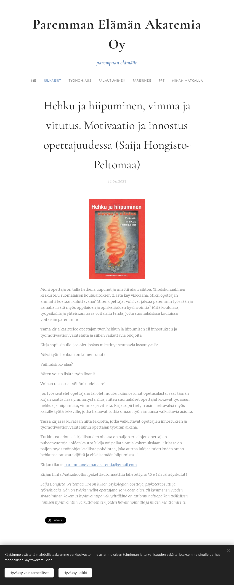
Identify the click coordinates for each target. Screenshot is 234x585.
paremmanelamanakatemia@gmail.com (100, 464)
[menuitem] (33, 81)
